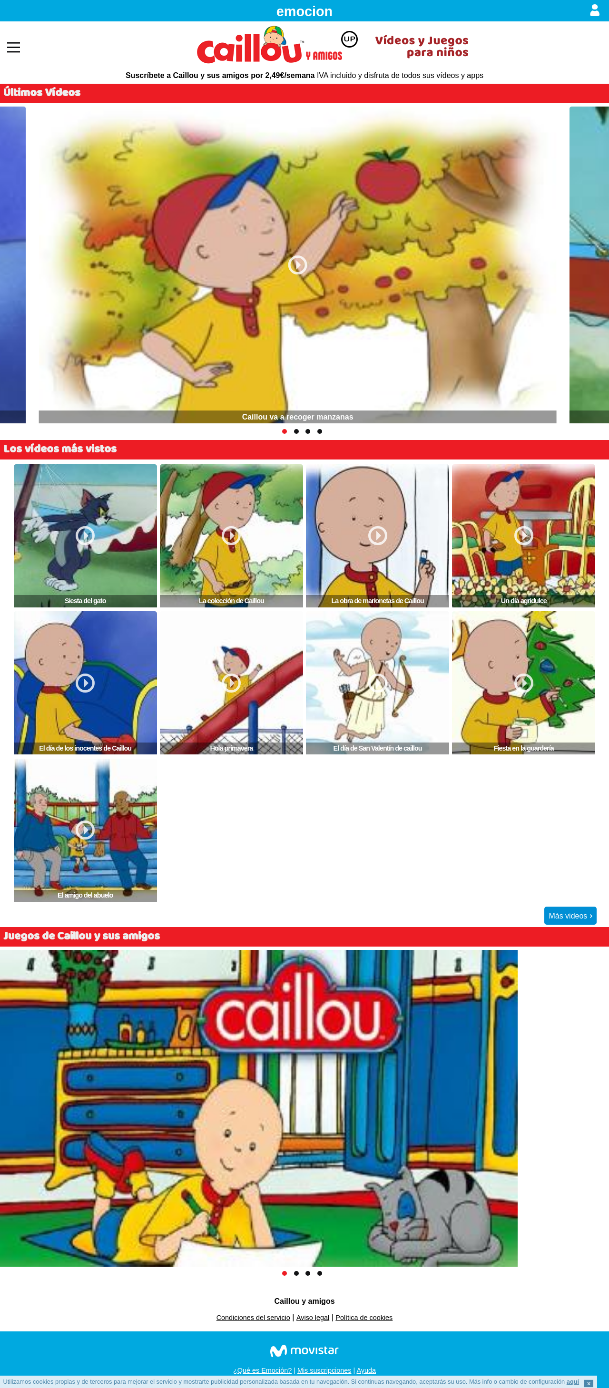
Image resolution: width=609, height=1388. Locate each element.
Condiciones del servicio (253, 1317)
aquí (573, 1381)
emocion (304, 11)
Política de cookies (364, 1317)
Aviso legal (312, 1317)
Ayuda (366, 1370)
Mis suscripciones (324, 1370)
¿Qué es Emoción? (262, 1370)
